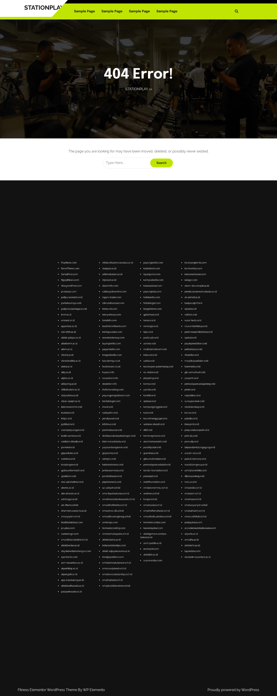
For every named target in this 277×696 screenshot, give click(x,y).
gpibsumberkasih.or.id (124, 468)
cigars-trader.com (133, 431)
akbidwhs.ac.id (149, 484)
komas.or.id (141, 450)
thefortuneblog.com (133, 451)
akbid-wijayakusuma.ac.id (134, 485)
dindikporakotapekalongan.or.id (134, 461)
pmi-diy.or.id (149, 461)
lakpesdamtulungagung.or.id (151, 463)
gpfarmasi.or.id (141, 435)
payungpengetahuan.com (134, 452)
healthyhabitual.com (124, 479)
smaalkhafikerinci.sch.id (133, 475)
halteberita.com (141, 431)
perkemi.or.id (123, 463)
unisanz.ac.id (123, 436)
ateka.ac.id (123, 446)
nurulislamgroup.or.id (150, 467)
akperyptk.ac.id (124, 490)
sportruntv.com (124, 486)
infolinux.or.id (132, 458)
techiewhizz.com (150, 425)
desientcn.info (132, 450)
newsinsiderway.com (133, 440)
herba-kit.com (132, 434)
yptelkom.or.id (123, 469)
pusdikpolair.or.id (141, 463)
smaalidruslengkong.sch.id (134, 478)
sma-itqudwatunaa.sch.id (133, 473)
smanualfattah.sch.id (150, 478)
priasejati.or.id (141, 469)
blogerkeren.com (141, 434)
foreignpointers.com (133, 486)
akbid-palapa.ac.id (124, 440)
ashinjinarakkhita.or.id (150, 468)
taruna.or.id (149, 456)
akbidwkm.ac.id (124, 441)
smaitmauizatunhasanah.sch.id (134, 474)
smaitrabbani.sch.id (133, 491)
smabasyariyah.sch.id (150, 475)
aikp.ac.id (123, 447)
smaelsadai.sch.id (141, 475)
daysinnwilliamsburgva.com (125, 485)
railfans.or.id (149, 435)
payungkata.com (141, 430)
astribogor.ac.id (124, 474)
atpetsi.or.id (149, 434)
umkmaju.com (132, 479)
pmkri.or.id (149, 451)
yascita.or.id (141, 451)
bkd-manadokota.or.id (133, 462)
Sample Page (84, 11)
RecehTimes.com (124, 425)
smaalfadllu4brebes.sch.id (142, 478)
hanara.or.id (141, 436)
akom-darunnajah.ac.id (150, 429)
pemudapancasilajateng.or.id (151, 450)
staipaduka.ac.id (124, 452)
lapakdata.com (150, 485)
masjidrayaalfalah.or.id (150, 445)
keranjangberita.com (150, 424)
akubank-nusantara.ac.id (151, 486)
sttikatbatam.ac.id (124, 451)
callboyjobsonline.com (133, 430)
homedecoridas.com (142, 479)
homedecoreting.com (133, 480)
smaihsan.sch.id (150, 474)
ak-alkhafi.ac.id (149, 431)
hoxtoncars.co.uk (133, 446)
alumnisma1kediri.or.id (142, 462)
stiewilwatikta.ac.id (124, 445)
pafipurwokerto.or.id (124, 431)
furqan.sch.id (141, 474)
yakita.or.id (141, 445)
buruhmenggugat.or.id (142, 457)
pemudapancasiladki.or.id (142, 467)
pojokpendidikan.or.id (150, 441)
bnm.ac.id (123, 435)
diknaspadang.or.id (150, 469)
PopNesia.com (123, 424)
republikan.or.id (150, 452)
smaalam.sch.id (150, 473)
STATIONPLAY (44, 7)
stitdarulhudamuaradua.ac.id (134, 424)
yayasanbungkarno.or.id (133, 463)
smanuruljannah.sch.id (133, 489)
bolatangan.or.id (124, 467)
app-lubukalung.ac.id (124, 491)
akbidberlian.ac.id (124, 484)
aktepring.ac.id (123, 450)
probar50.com (123, 430)
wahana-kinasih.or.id (142, 458)
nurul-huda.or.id (150, 436)
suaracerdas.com (141, 487)
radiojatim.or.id (132, 456)
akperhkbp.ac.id (124, 489)
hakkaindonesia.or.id (133, 467)
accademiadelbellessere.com (151, 480)
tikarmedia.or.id (150, 446)
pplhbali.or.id (123, 458)
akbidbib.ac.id (141, 486)
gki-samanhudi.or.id (150, 447)
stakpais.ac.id (132, 425)
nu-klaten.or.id (141, 447)
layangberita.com (133, 441)
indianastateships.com (133, 484)
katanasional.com (141, 429)
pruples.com (123, 480)
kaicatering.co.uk (132, 445)
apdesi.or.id (149, 440)
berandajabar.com (142, 480)
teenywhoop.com (133, 435)
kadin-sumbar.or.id (124, 461)
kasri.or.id (141, 456)
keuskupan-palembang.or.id (143, 446)
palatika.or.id (149, 457)
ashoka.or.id (141, 441)
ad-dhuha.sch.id (124, 475)
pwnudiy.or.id (149, 462)
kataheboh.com (141, 425)
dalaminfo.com (132, 429)
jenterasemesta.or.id (133, 468)
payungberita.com (142, 424)
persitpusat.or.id (132, 457)
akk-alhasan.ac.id (124, 473)
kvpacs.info (132, 447)
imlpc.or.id (123, 457)
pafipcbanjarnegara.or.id (124, 434)
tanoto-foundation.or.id (142, 468)
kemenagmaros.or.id (142, 461)
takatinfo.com (132, 436)
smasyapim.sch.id (124, 478)
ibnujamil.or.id (149, 458)
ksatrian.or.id (123, 456)
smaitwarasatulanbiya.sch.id (134, 490)
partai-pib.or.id (141, 440)
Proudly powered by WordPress (233, 690)
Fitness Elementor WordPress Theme (48, 690)
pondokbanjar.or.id (133, 469)
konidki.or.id (141, 452)
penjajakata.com (150, 479)
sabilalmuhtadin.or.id (124, 462)
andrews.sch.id (141, 473)
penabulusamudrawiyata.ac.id (151, 430)
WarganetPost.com (124, 429)
